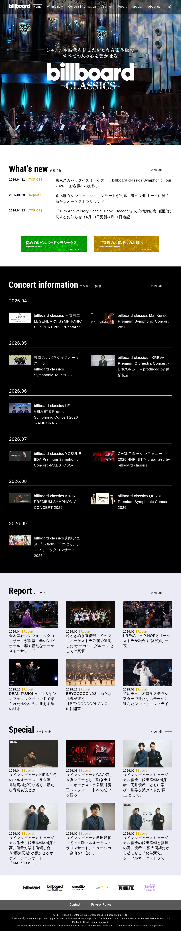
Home (37, 6)
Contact (75, 904)
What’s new (55, 6)
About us (154, 6)
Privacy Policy (101, 904)
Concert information (82, 6)
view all (156, 170)
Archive (106, 6)
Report (122, 6)
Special (137, 6)
